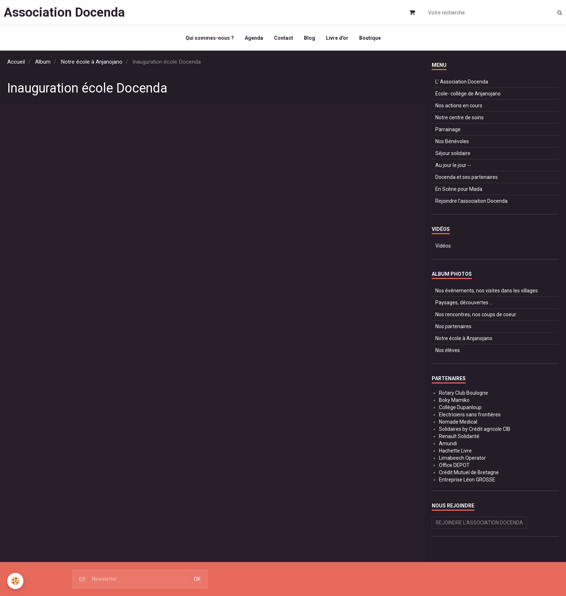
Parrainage (448, 129)
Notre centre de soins (459, 117)
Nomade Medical (458, 422)
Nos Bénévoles (452, 141)
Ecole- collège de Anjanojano (468, 94)
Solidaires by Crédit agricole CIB (474, 429)
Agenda (254, 38)
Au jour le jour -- (453, 165)
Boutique (370, 38)
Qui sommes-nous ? (210, 38)
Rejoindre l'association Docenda (471, 201)
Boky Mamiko (454, 400)
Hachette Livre (455, 451)
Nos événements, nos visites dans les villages (486, 290)
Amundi (448, 443)
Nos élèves (447, 350)
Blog (309, 38)
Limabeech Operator (462, 458)
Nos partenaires (453, 326)
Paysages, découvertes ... (464, 302)
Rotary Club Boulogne (463, 393)
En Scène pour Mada (458, 189)
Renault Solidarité (459, 436)
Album (43, 62)
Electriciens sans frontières (470, 414)
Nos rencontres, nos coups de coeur (475, 314)
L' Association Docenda (461, 82)
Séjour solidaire (452, 153)
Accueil (16, 62)
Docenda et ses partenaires (466, 177)
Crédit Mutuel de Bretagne (469, 472)
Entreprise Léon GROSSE (467, 480)
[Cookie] (15, 581)
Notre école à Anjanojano (91, 62)
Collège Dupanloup (460, 407)
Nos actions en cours (458, 105)
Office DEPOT (454, 465)
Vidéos (443, 246)
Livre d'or (337, 38)
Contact (283, 38)
